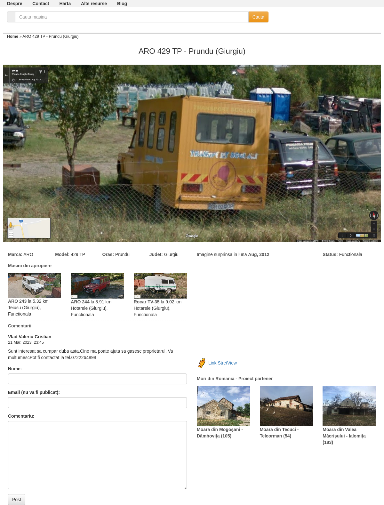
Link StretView (222, 362)
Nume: (15, 368)
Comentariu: (21, 416)
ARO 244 (80, 301)
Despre (14, 3)
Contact (40, 3)
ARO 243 (17, 301)
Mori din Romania (215, 378)
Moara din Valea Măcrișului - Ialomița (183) (344, 436)
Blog (122, 3)
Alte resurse (94, 3)
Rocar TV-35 (147, 301)
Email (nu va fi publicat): (34, 392)
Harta (65, 3)
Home (12, 36)
